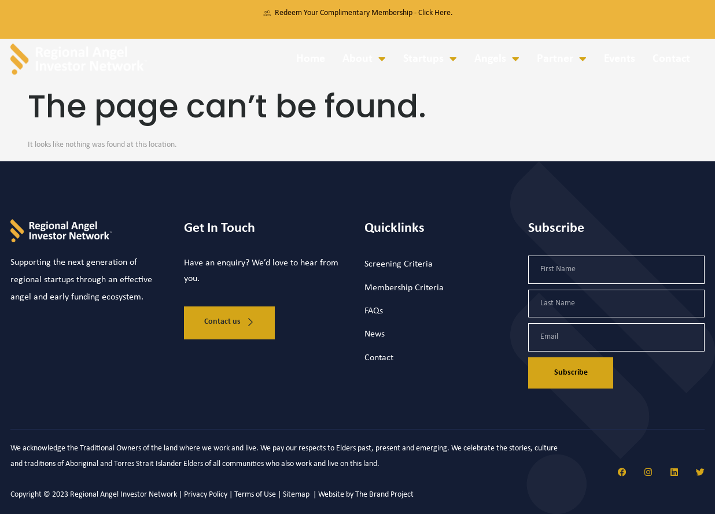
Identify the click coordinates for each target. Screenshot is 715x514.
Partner (562, 59)
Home (310, 59)
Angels (496, 59)
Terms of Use (255, 494)
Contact (671, 59)
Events (619, 59)
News (374, 334)
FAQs (373, 311)
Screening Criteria (398, 264)
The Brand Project (384, 494)
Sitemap (297, 494)
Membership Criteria (404, 288)
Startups (430, 59)
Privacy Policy (205, 494)
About (364, 59)
